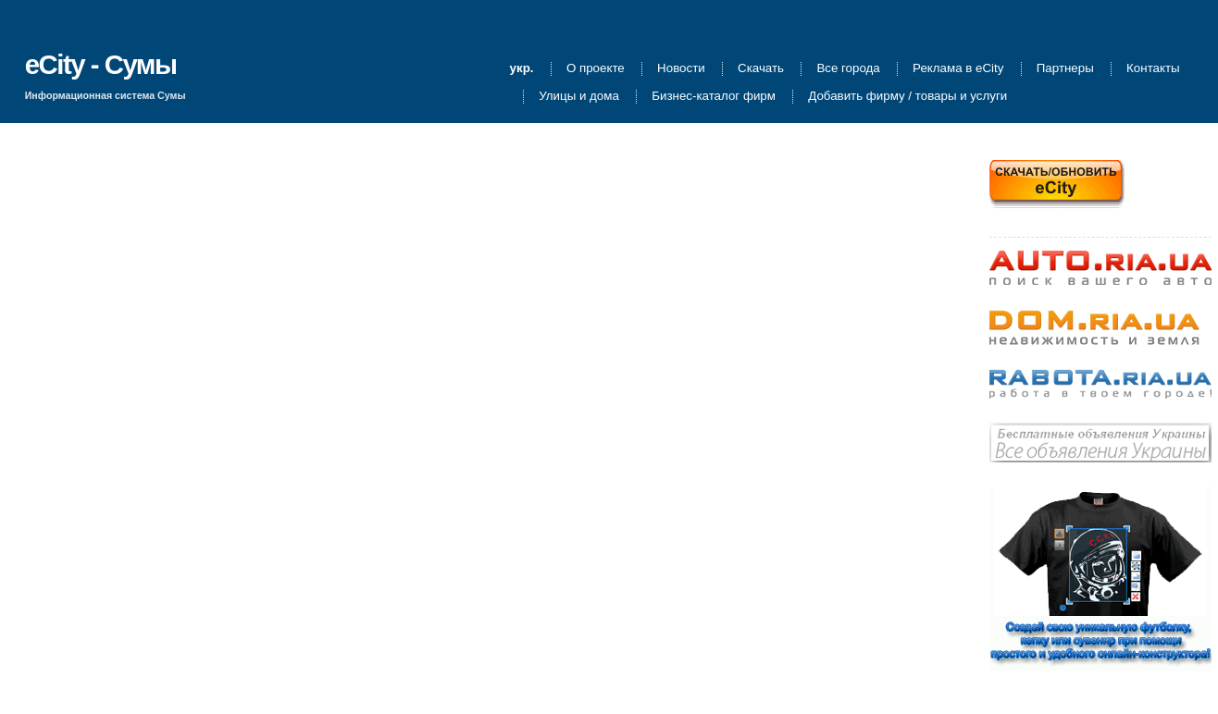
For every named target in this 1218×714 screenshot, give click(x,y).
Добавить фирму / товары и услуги (907, 97)
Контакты (1153, 69)
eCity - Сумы (101, 64)
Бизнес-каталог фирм (714, 97)
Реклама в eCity (958, 69)
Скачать (761, 69)
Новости (681, 69)
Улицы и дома (579, 97)
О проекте (595, 69)
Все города (847, 69)
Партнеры (1065, 69)
